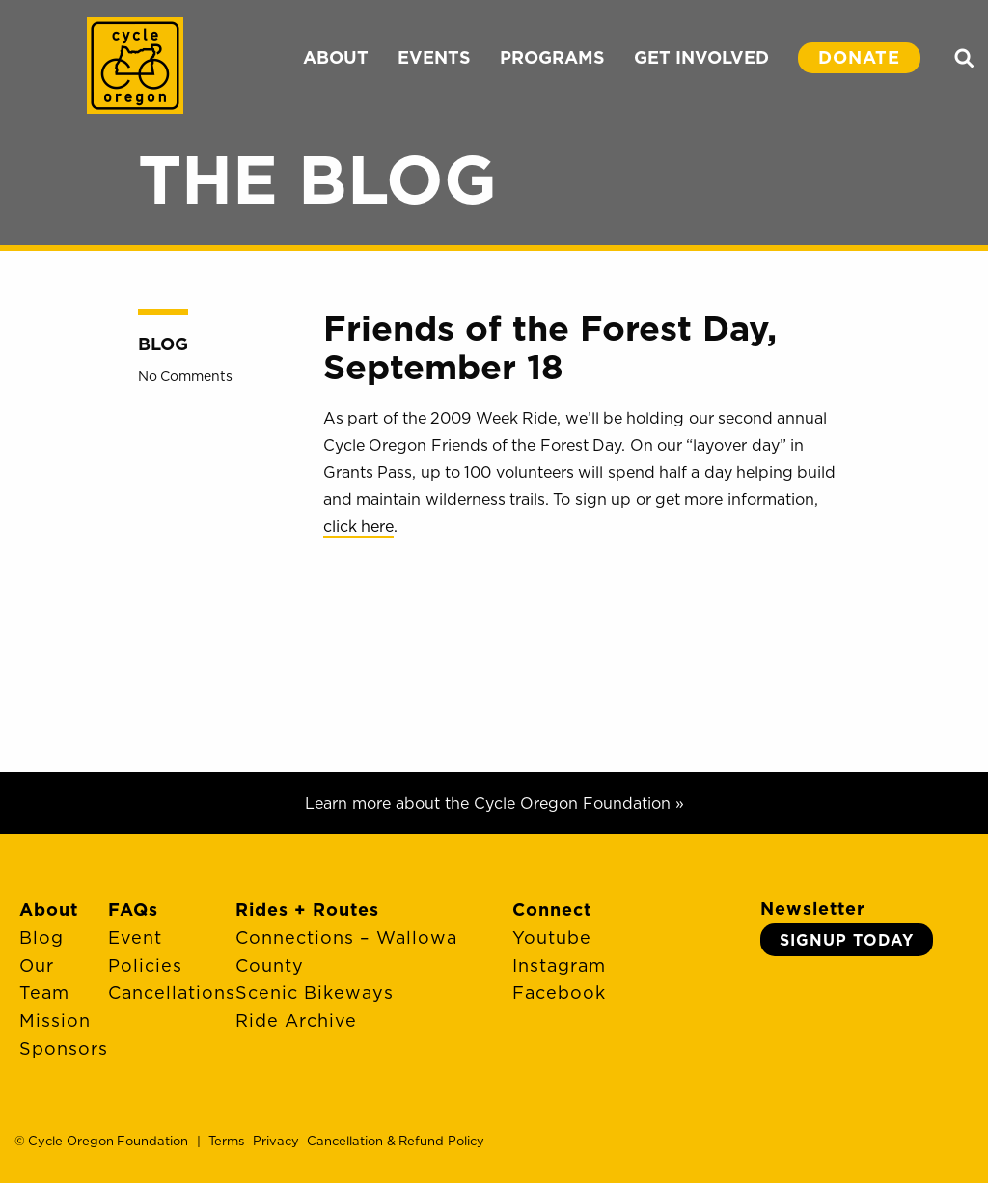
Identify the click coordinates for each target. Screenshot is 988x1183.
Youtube (551, 937)
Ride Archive (296, 1020)
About (48, 909)
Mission (55, 1020)
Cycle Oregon (135, 65)
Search (964, 58)
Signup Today (847, 939)
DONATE (859, 57)
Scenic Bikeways (314, 992)
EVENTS (434, 57)
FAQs (133, 909)
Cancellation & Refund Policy (395, 1140)
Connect (551, 909)
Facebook (559, 992)
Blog (163, 344)
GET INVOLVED (701, 57)
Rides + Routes (307, 909)
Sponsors (63, 1048)
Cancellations (171, 992)
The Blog (317, 178)
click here (358, 525)
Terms (226, 1140)
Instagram (559, 965)
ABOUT (336, 57)
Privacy (276, 1140)
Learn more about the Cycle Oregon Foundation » (494, 802)
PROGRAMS (552, 57)
